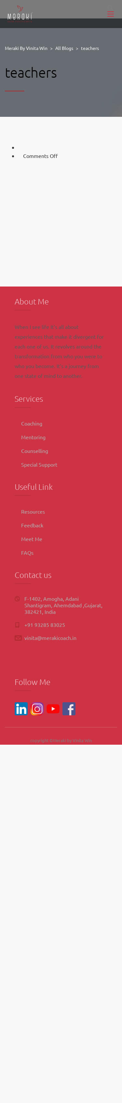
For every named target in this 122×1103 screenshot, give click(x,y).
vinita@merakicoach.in (50, 637)
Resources (33, 511)
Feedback (32, 525)
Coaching (31, 423)
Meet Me (31, 539)
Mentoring (33, 437)
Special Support (39, 464)
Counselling (34, 450)
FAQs (27, 552)
